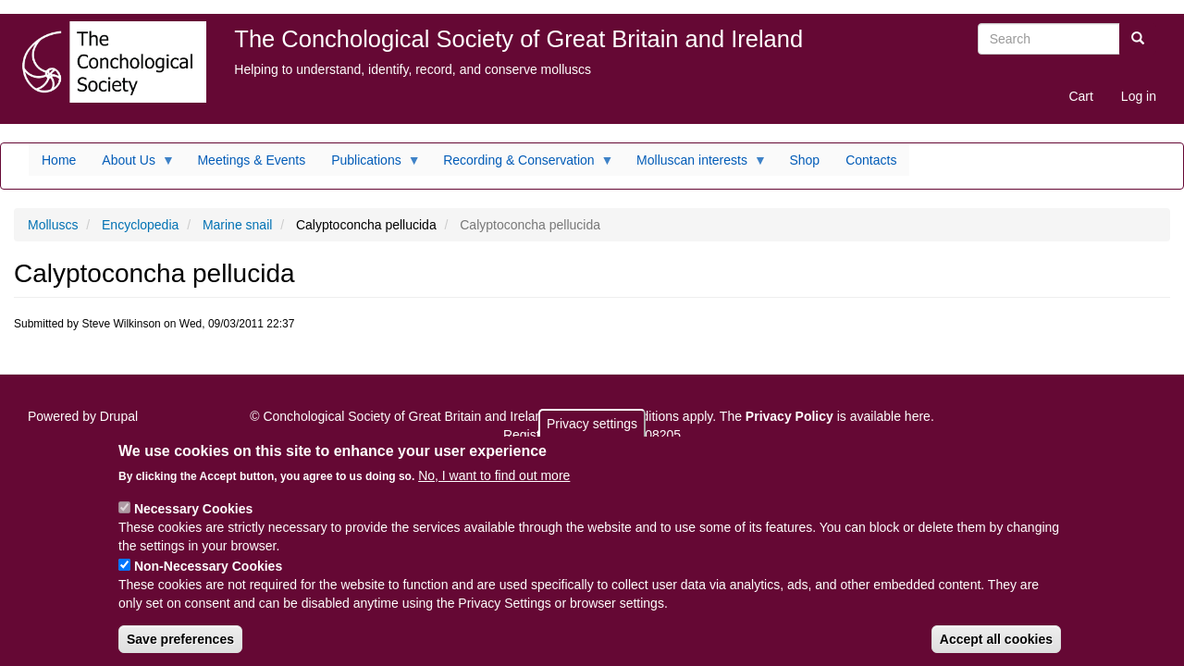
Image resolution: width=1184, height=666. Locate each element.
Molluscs (53, 224)
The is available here (825, 416)
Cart (1080, 96)
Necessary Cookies (193, 519)
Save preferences (180, 649)
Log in (1138, 96)
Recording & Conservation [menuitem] (521, 165)
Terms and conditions (618, 416)
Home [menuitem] (59, 160)
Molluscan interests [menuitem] (695, 165)
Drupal (119, 416)
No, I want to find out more (494, 485)
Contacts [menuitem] (870, 160)
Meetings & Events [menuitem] (251, 160)
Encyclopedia (140, 224)
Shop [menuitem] (804, 160)
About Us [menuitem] (132, 165)
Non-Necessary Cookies (208, 576)
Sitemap (65, 444)
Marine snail (237, 224)
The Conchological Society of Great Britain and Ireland (518, 39)
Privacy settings (592, 433)
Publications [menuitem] (369, 165)
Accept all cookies (996, 649)
